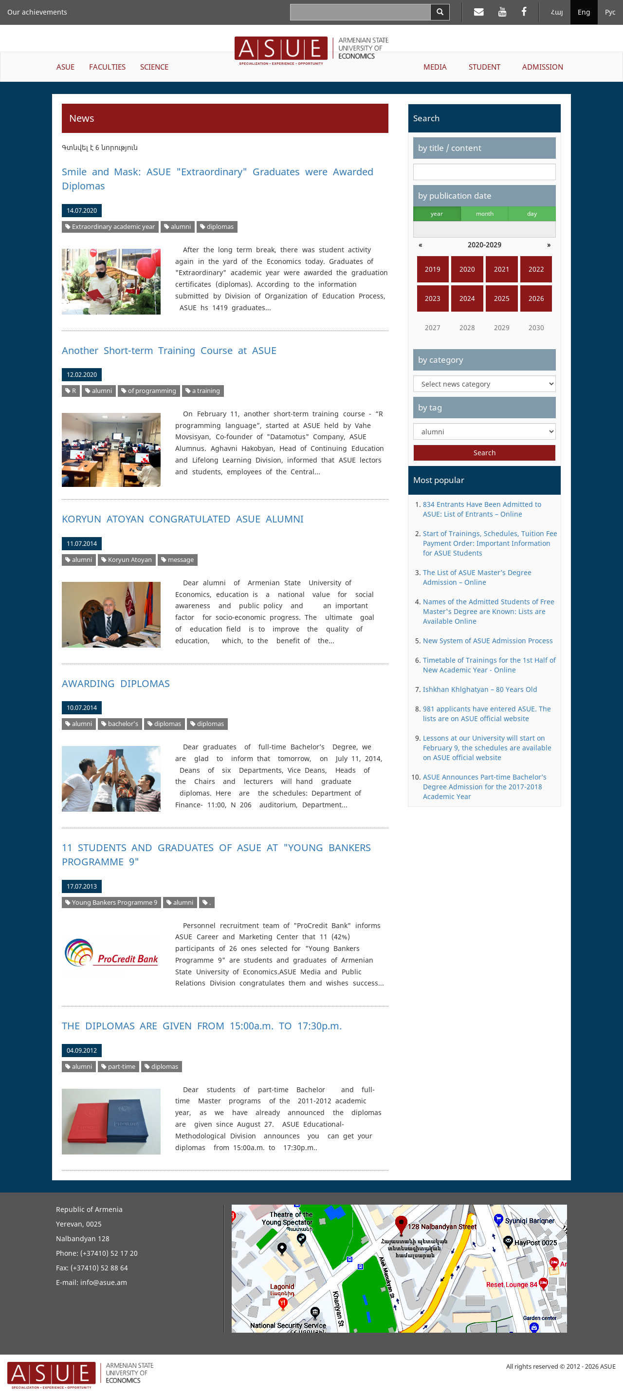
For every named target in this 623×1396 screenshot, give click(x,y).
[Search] (440, 12)
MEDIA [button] (435, 67)
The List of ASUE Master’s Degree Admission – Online (477, 577)
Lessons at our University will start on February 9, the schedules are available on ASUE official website (487, 747)
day (532, 213)
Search (485, 452)
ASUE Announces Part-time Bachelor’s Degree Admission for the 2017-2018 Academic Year (485, 786)
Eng (584, 12)
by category (440, 359)
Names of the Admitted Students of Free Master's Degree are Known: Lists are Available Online (488, 611)
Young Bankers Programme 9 (111, 902)
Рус (610, 12)
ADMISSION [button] (542, 67)
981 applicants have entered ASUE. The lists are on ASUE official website (487, 713)
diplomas (217, 227)
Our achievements (37, 12)
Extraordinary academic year (110, 227)
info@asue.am (103, 1282)
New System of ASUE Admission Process (488, 640)
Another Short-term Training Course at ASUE (169, 350)
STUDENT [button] (484, 67)
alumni (177, 227)
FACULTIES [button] (107, 67)
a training (202, 391)
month (485, 213)
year (437, 213)
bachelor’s (119, 724)
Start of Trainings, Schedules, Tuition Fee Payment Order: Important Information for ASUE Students (490, 543)
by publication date (455, 195)
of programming (148, 391)
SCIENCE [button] (154, 67)
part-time (118, 1066)
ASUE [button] (65, 67)
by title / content (449, 147)
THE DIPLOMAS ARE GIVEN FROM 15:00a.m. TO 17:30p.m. (202, 1025)
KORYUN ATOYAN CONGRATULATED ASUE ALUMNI (183, 518)
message (177, 560)
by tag (430, 407)
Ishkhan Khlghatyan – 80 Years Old (480, 689)
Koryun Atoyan (126, 560)
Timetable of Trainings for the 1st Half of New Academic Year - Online (489, 664)
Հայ (557, 12)
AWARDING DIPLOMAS (116, 683)
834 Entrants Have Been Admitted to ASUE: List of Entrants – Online (482, 509)
